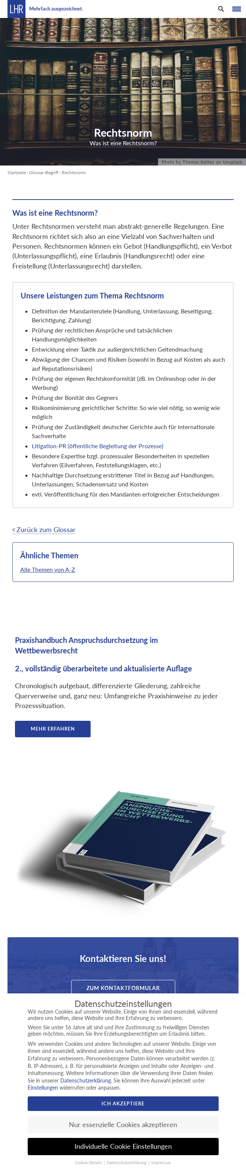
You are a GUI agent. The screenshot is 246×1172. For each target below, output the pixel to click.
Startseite (16, 172)
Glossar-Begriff (43, 172)
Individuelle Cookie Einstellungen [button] (123, 1146)
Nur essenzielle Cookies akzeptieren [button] (123, 1125)
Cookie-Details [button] (89, 1162)
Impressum (161, 1162)
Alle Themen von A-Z (47, 569)
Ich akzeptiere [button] (123, 1103)
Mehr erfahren (53, 729)
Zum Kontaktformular (123, 988)
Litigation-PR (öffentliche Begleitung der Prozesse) (97, 445)
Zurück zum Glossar (44, 530)
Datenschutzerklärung (85, 1080)
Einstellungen (43, 1087)
